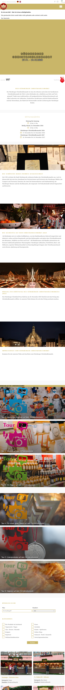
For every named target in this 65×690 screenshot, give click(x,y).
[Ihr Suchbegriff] (17, 546)
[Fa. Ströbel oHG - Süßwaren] (48, 599)
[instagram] (57, 2)
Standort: (35, 544)
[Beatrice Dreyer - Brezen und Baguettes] (48, 667)
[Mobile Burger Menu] (60, 6)
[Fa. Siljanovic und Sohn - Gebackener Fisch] (48, 633)
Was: (3, 544)
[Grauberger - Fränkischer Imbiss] (16, 599)
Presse (4, 2)
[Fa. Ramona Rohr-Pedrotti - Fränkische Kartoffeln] (16, 667)
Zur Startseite (5, 18)
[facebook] (54, 2)
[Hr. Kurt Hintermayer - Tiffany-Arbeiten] (16, 633)
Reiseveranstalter (11, 2)
